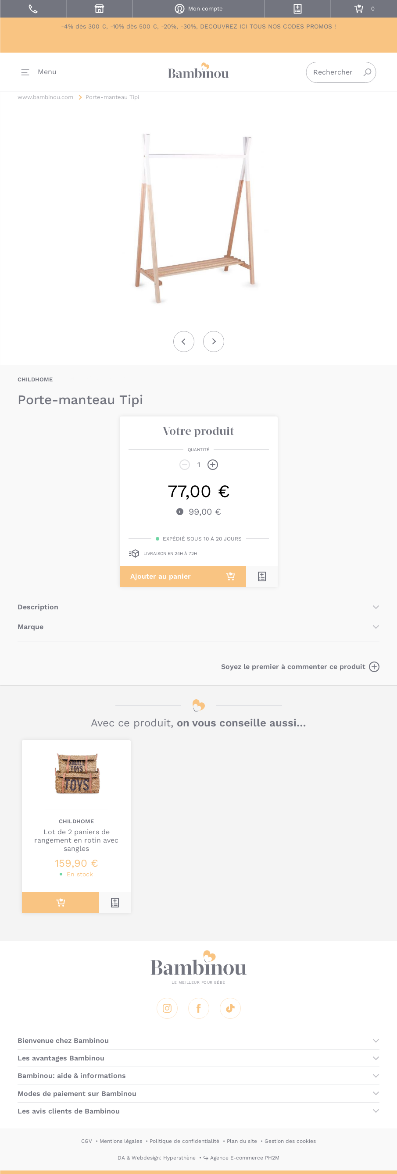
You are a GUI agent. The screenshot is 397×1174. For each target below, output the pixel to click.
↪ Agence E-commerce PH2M (241, 1158)
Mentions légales (121, 1141)
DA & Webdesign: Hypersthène (157, 1158)
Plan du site (242, 1141)
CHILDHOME (35, 379)
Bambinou (198, 70)
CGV (86, 1141)
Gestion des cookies (290, 1141)
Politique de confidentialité (184, 1141)
